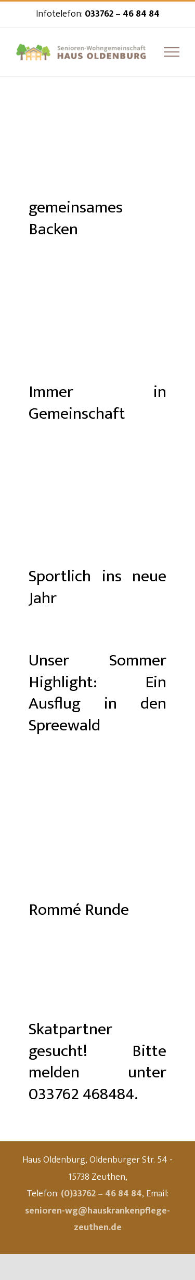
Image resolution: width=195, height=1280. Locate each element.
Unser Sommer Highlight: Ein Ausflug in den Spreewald (97, 693)
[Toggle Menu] (171, 52)
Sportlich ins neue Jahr (97, 587)
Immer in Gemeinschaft (97, 403)
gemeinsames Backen (76, 218)
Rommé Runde (79, 910)
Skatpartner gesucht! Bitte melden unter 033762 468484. (97, 1062)
